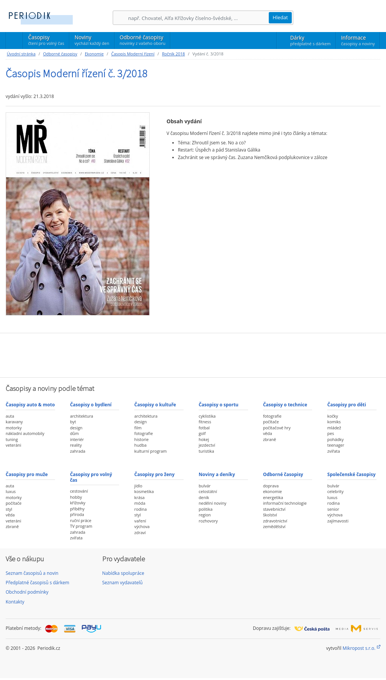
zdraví (140, 532)
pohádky (335, 439)
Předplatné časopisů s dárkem (37, 582)
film (137, 427)
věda (267, 433)
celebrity (335, 491)
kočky (332, 416)
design (76, 427)
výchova (141, 526)
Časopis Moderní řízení (133, 54)
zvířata (333, 451)
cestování (79, 491)
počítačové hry (277, 427)
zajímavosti (337, 521)
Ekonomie (94, 54)
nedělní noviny (213, 503)
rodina (140, 509)
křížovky (78, 502)
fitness (205, 421)
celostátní (208, 491)
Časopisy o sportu (219, 404)
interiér (77, 439)
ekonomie (272, 491)
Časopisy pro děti (346, 404)
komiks (334, 421)
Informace (358, 40)
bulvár (205, 486)
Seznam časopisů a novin (32, 573)
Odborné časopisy (142, 40)
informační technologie (285, 503)
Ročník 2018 (173, 54)
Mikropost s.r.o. (359, 648)
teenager (335, 445)
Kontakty (15, 602)
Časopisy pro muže (27, 474)
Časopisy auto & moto (30, 404)
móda (139, 503)
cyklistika (207, 416)
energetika (273, 497)
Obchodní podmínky (27, 592)
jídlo (138, 486)
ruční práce (81, 520)
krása (139, 497)
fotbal (204, 427)
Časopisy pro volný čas (91, 477)
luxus (11, 491)
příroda (77, 514)
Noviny (92, 40)
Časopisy (46, 41)
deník (204, 497)
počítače (271, 421)
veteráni (13, 445)
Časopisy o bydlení (91, 404)
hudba (140, 445)
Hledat (280, 17)
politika (206, 509)
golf (202, 433)
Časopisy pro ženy (154, 474)
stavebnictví (274, 509)
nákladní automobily (25, 433)
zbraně (269, 439)
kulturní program (150, 451)
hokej (204, 439)
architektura (81, 416)
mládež (334, 427)
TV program (81, 526)
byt (73, 421)
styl (9, 509)
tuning (12, 439)
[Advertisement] (193, 354)
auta (10, 416)
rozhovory (208, 521)
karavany (14, 421)
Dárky (310, 40)
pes (330, 433)
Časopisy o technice (285, 404)
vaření (140, 521)
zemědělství (274, 526)
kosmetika (144, 491)
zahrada (78, 451)
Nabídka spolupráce (123, 573)
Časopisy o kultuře (155, 404)
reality (76, 445)
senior (333, 509)
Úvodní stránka (21, 54)
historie (141, 439)
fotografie (143, 433)
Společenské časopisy (351, 474)
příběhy (77, 509)
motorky (13, 427)
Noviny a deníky (217, 474)
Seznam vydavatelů (122, 582)
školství (270, 515)
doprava (271, 486)
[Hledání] (198, 18)
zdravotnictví (275, 521)
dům (74, 433)
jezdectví (207, 445)
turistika (206, 451)
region (205, 515)
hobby (76, 497)
